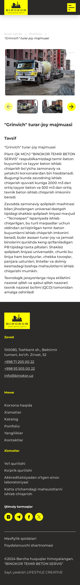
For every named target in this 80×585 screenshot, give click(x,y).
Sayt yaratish (33, 572)
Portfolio (12, 426)
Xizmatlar (12, 412)
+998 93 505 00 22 (19, 368)
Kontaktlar (13, 440)
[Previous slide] (8, 106)
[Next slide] (71, 106)
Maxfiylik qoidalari (20, 538)
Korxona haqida (18, 405)
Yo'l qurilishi (14, 463)
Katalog (11, 419)
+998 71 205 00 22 (19, 362)
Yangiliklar (13, 433)
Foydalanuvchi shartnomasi (28, 545)
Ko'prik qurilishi (18, 470)
